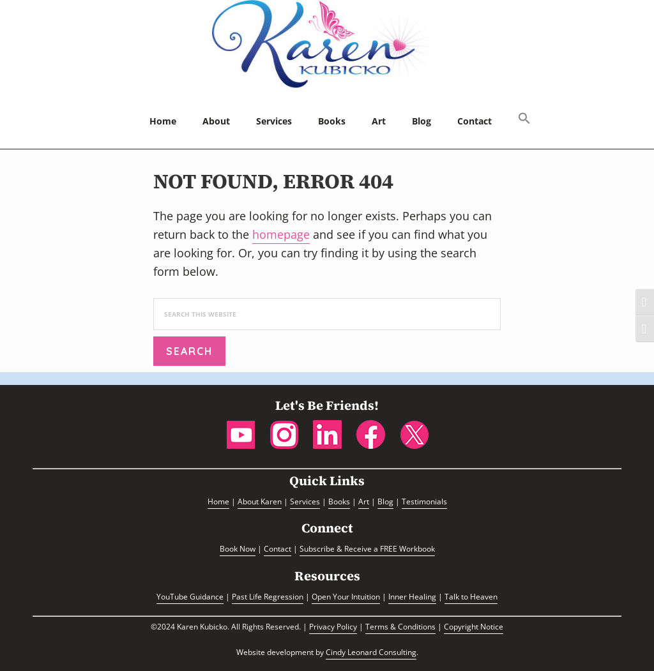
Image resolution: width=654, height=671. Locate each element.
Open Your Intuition (346, 596)
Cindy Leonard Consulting (371, 652)
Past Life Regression (267, 596)
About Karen (260, 501)
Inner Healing (412, 596)
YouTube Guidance (190, 596)
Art (363, 501)
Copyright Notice (473, 626)
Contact (277, 548)
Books (339, 501)
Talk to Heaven (471, 596)
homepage (281, 234)
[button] (524, 119)
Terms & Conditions (400, 626)
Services (305, 501)
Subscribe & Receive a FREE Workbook (367, 548)
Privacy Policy (333, 626)
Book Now (237, 548)
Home (218, 501)
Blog (385, 501)
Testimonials (424, 501)
